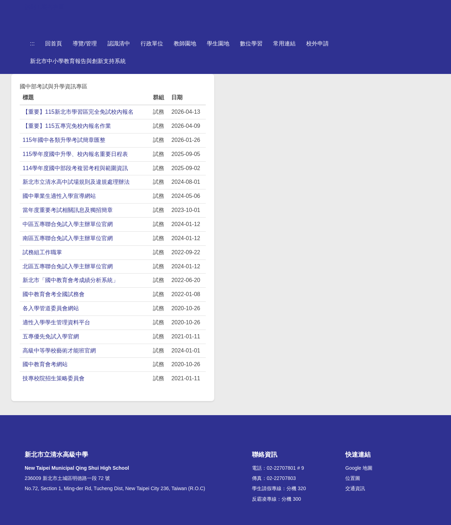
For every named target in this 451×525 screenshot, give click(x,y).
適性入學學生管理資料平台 (56, 322)
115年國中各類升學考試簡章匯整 (64, 140)
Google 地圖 (358, 468)
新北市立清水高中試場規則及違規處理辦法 (76, 182)
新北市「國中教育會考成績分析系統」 (70, 280)
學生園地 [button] (218, 43)
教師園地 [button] (185, 43)
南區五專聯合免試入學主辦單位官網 (68, 238)
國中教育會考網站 (45, 364)
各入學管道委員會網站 (51, 308)
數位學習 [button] (251, 43)
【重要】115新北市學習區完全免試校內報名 (78, 112)
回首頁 (53, 43)
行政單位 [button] (152, 43)
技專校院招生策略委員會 (54, 378)
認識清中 (118, 43)
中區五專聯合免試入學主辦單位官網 (68, 224)
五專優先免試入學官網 (51, 336)
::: (32, 43)
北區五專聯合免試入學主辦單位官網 (68, 266)
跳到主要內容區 (44, 7)
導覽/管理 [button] (85, 43)
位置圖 (352, 478)
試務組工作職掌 (42, 252)
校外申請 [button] (317, 43)
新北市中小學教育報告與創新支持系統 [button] (78, 61)
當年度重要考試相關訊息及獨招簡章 (68, 210)
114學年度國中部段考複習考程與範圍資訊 (75, 168)
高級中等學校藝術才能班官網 (59, 351)
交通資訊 (355, 488)
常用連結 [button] (284, 43)
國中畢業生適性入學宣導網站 (59, 196)
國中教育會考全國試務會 (54, 294)
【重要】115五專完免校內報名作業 (67, 126)
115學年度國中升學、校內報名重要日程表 (75, 154)
